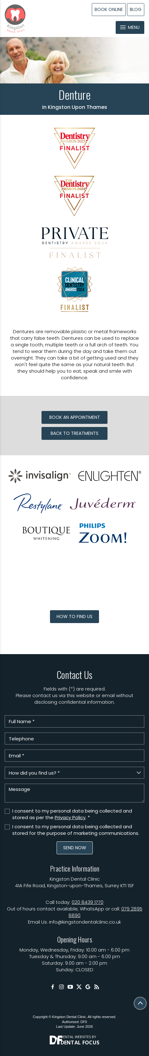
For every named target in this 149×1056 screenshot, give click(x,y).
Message (74, 793)
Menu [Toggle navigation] (130, 27)
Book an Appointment (74, 417)
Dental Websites (76, 1036)
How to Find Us (74, 616)
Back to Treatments (74, 433)
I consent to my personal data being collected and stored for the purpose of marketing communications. (75, 829)
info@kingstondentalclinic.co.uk (85, 922)
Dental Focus (80, 1042)
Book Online (109, 9)
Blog (135, 9)
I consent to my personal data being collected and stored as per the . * (72, 814)
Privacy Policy (70, 817)
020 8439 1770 (87, 902)
